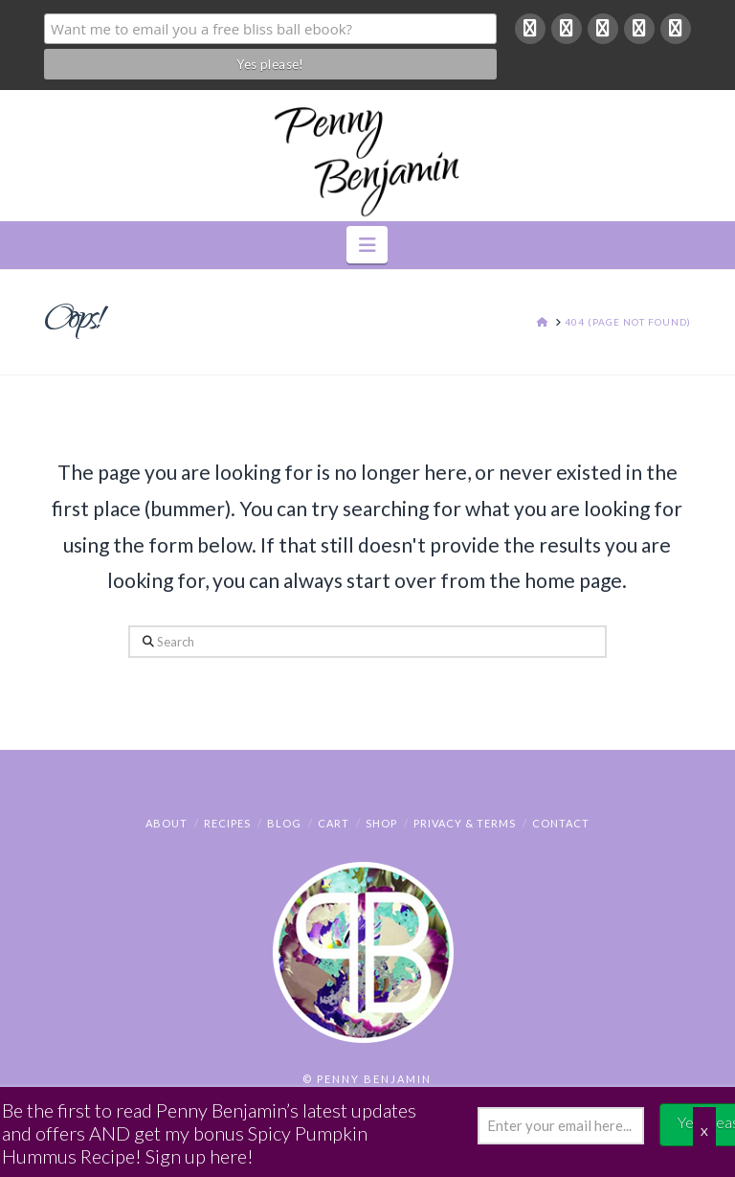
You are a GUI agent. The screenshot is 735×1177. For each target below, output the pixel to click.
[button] (367, 244)
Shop (381, 823)
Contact (561, 823)
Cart (333, 823)
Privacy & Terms (464, 823)
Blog (284, 823)
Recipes (227, 823)
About (166, 823)
